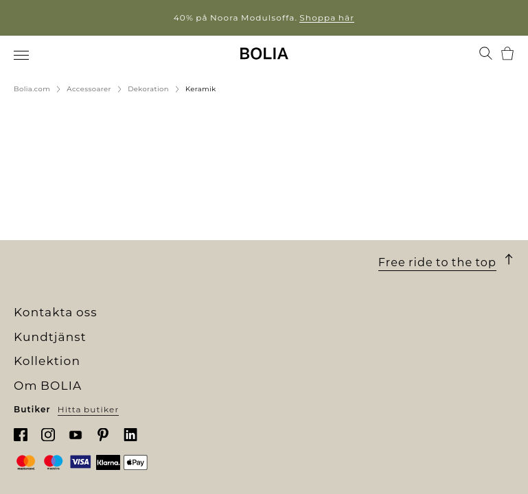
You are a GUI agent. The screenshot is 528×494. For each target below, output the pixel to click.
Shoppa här (326, 17)
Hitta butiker (88, 409)
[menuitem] (22, 55)
